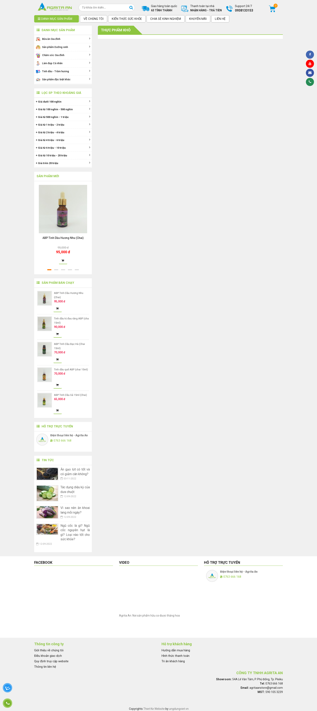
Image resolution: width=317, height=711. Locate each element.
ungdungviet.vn (179, 708)
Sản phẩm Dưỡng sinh (63, 47)
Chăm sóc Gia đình (63, 55)
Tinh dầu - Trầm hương (63, 71)
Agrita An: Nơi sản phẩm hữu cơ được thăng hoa (149, 615)
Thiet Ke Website (154, 708)
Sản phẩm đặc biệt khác (63, 79)
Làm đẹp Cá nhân (63, 63)
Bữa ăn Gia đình (63, 39)
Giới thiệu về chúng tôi (48, 650)
